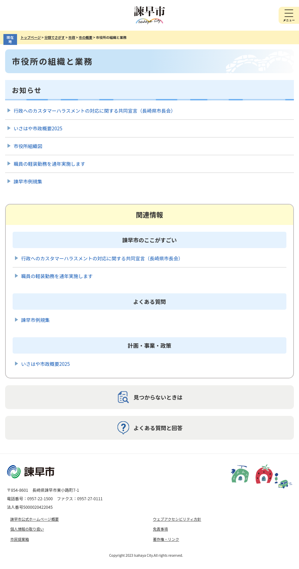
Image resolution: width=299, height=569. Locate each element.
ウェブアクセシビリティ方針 (177, 519)
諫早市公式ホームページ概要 (34, 519)
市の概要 (85, 37)
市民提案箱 (19, 539)
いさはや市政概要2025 (38, 128)
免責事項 (160, 529)
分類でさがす (54, 37)
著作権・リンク (166, 539)
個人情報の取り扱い (27, 529)
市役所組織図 (28, 146)
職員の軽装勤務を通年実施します (49, 163)
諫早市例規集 (28, 181)
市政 (71, 37)
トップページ (30, 37)
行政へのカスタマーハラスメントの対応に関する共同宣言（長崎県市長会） (94, 110)
